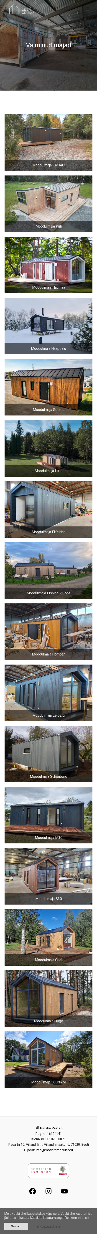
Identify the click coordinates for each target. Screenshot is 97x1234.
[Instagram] (48, 1191)
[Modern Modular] (21, 9)
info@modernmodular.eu (54, 1150)
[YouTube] (64, 1191)
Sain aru (16, 1226)
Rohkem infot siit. (77, 1218)
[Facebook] (32, 1191)
